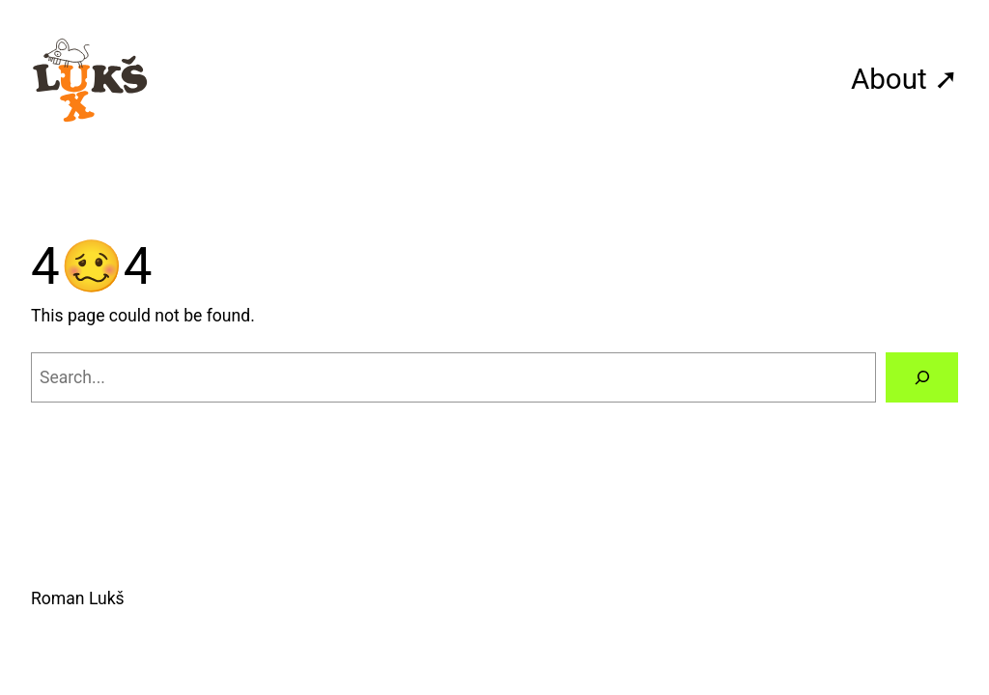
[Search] (922, 377)
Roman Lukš (78, 598)
